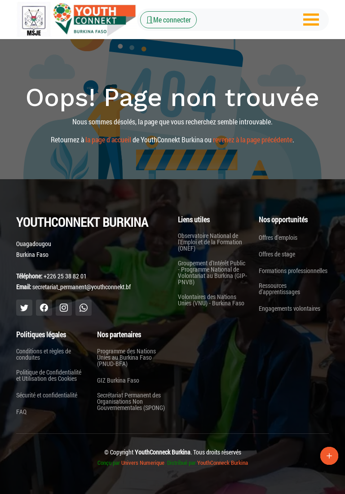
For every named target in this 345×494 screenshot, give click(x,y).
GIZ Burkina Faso (118, 380)
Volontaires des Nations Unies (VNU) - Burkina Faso (211, 300)
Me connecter (168, 19)
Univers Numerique (142, 463)
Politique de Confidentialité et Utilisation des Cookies (48, 375)
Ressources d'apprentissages (279, 288)
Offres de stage (277, 254)
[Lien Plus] (329, 456)
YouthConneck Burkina (222, 463)
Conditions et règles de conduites (43, 354)
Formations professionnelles (293, 271)
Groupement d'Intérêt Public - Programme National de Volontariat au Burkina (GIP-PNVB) (212, 272)
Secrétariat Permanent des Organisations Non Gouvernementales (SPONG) (131, 401)
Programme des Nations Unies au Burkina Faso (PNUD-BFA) (126, 357)
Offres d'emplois (278, 237)
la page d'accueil (108, 139)
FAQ (21, 412)
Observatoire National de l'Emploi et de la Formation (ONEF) (210, 242)
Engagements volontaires (289, 308)
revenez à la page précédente (252, 139)
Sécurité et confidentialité (46, 395)
